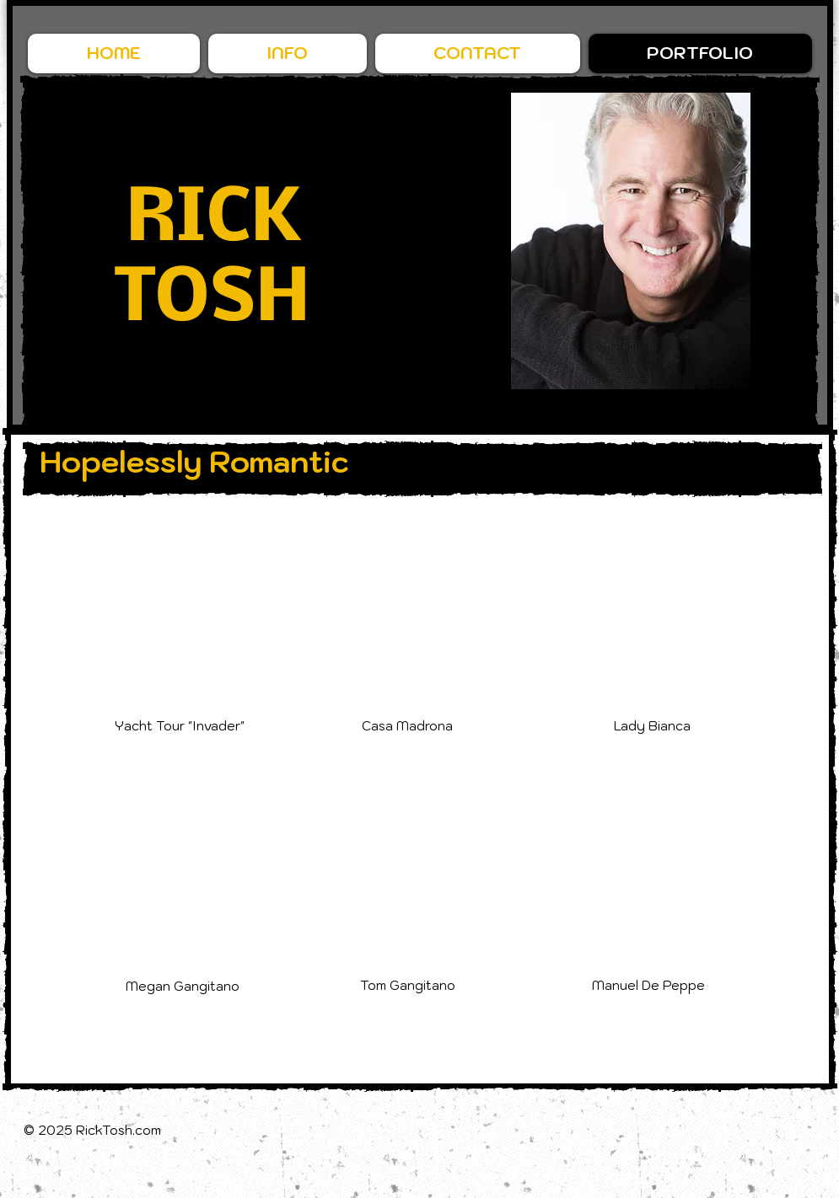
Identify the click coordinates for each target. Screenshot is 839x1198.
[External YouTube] (188, 611)
